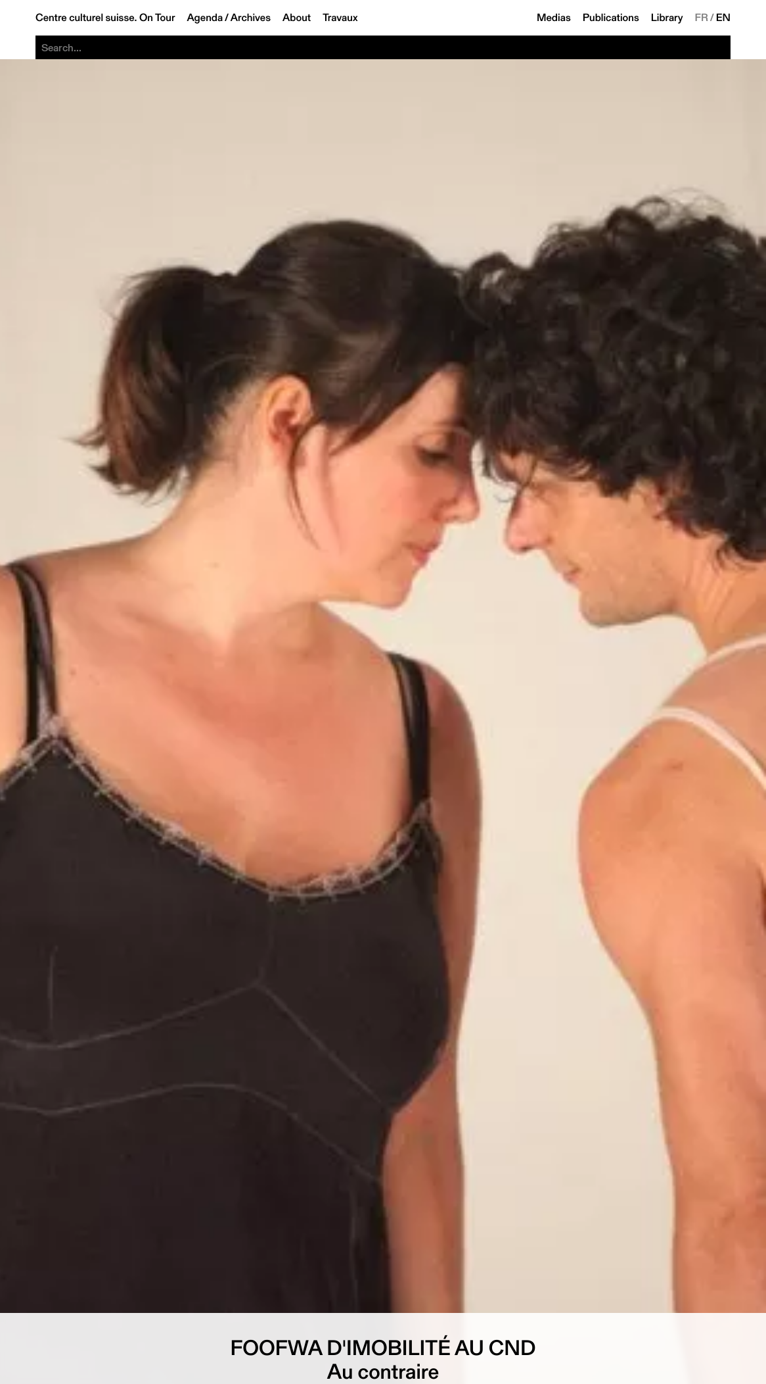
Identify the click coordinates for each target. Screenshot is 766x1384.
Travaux (340, 18)
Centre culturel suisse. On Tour (105, 18)
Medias (554, 18)
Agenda (205, 18)
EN (723, 18)
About (296, 18)
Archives (251, 18)
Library (667, 18)
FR (702, 18)
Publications (611, 18)
